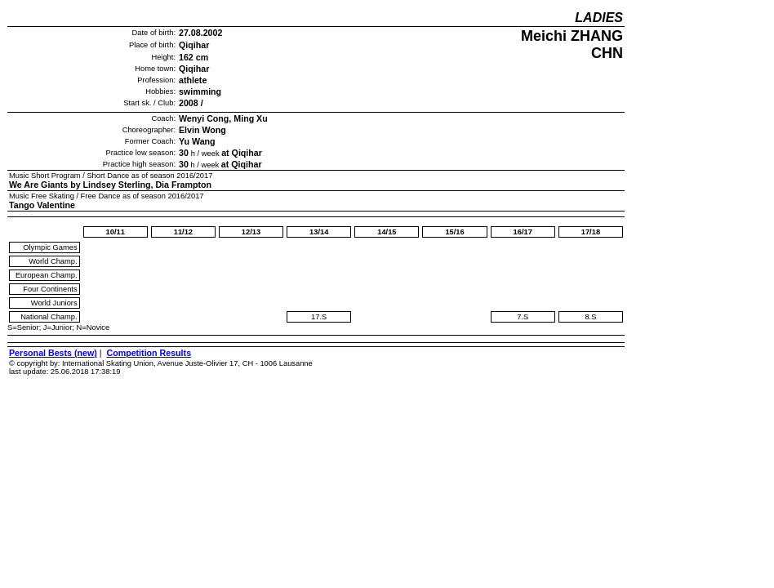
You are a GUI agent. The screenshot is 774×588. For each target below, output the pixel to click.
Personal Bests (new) (53, 353)
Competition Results (148, 353)
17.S (319, 317)
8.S (590, 317)
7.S (522, 317)
